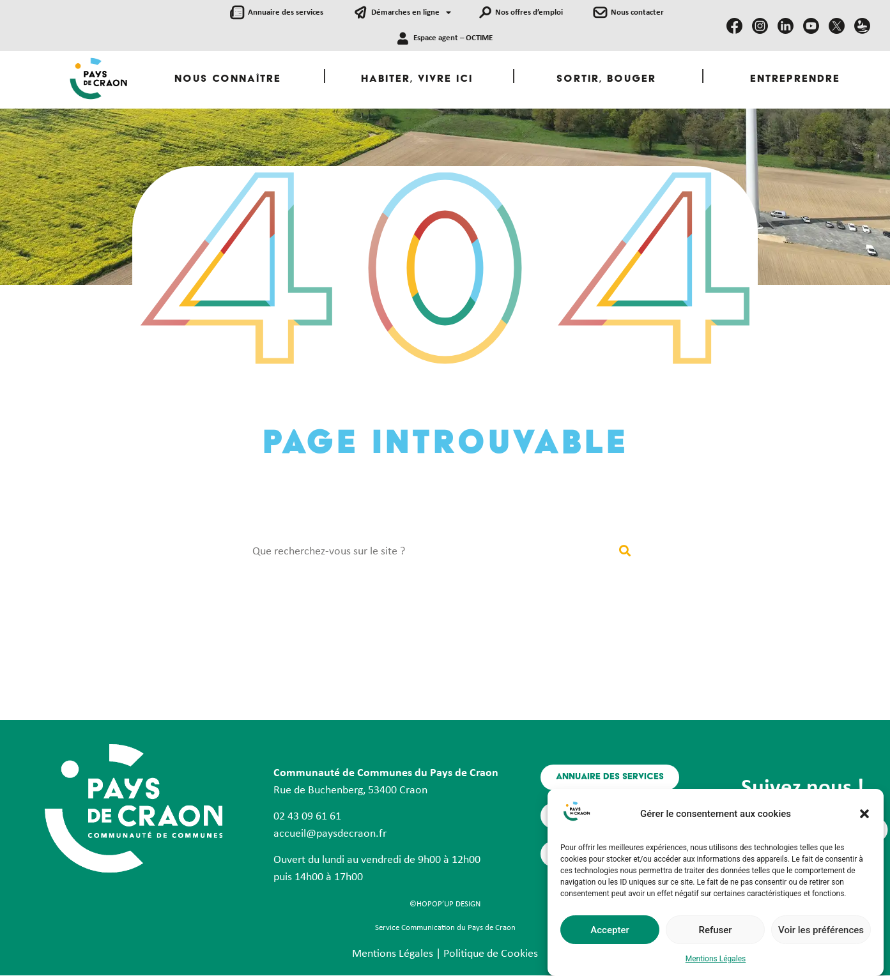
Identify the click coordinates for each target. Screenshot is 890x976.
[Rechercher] (625, 551)
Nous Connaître (227, 79)
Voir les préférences (821, 934)
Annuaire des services (285, 12)
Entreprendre (795, 79)
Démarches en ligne (411, 13)
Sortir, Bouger (606, 79)
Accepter (609, 934)
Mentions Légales (716, 963)
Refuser (715, 934)
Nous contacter (637, 12)
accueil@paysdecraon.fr (330, 834)
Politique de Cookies (490, 954)
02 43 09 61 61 (307, 817)
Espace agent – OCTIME (453, 38)
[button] (864, 818)
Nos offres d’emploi (529, 12)
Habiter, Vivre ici (417, 79)
